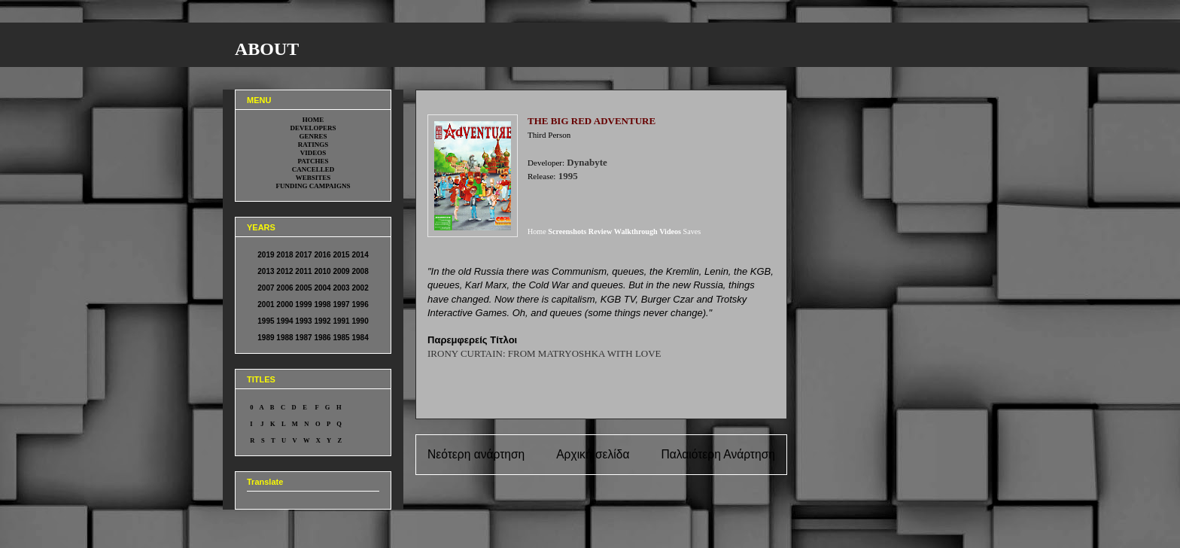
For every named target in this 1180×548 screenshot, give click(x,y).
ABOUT (267, 49)
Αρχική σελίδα (592, 454)
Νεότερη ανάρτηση (476, 454)
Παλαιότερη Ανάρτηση (718, 454)
